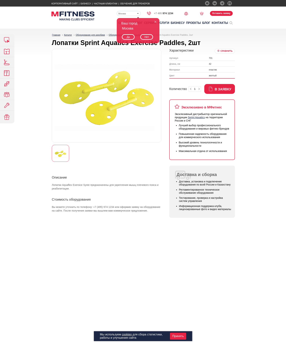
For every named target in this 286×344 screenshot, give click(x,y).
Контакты (220, 22)
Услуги (163, 22)
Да (128, 37)
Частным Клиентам (105, 3)
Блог (206, 22)
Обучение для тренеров (135, 3)
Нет (146, 37)
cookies (127, 334)
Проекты (193, 22)
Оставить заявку (221, 13)
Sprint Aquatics (196, 117)
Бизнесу (86, 3)
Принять (178, 336)
